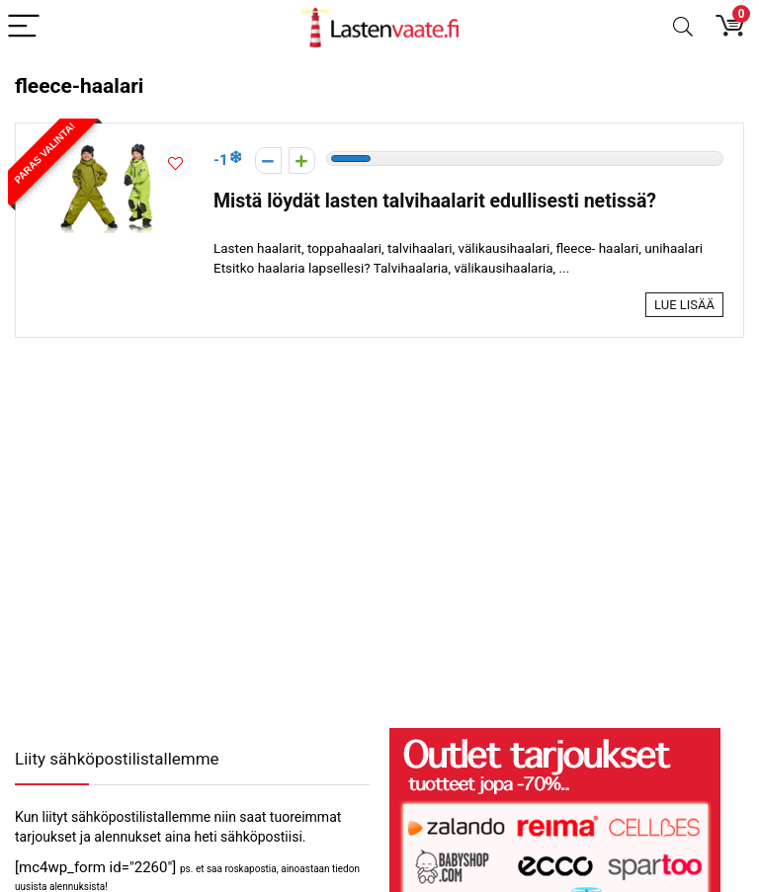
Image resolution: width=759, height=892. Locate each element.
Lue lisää (684, 304)
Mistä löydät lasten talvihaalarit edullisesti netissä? (434, 201)
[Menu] (23, 27)
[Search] (683, 27)
